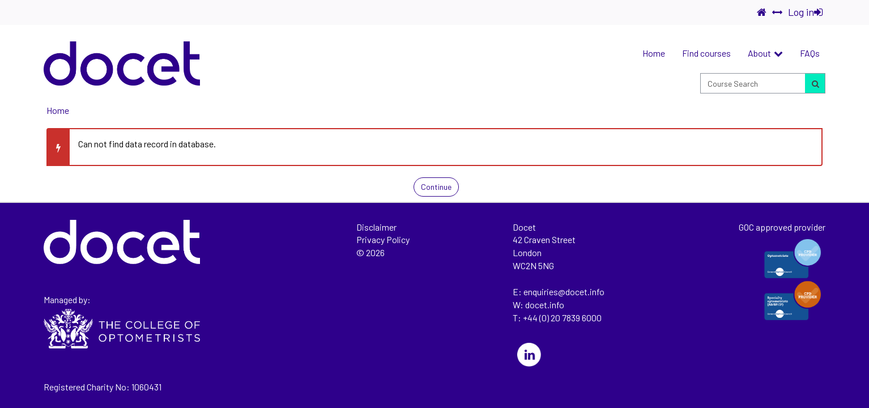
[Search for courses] (814, 83)
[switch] (777, 12)
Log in (805, 12)
